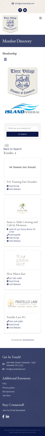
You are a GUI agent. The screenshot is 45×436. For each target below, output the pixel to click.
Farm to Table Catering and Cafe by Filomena (22, 223)
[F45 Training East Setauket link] (22, 167)
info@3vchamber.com (15, 369)
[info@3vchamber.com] (22, 3)
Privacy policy (8, 388)
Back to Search (12, 149)
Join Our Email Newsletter (13, 410)
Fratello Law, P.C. (16, 317)
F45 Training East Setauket (22, 182)
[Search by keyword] (22, 128)
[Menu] (5, 59)
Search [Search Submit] (22, 134)
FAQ (4, 384)
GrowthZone (28, 340)
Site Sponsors (8, 392)
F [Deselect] (7, 145)
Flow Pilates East (16, 274)
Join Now (6, 395)
